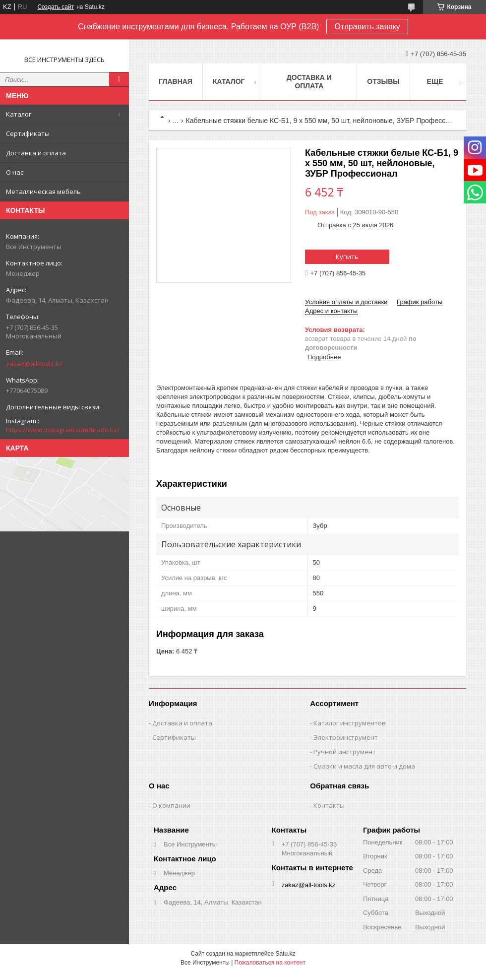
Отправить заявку (367, 26)
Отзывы (383, 81)
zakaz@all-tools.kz (34, 363)
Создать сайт (55, 6)
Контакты (329, 805)
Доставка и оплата (36, 152)
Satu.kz (285, 953)
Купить (347, 256)
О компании (171, 805)
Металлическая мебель (43, 191)
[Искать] (119, 79)
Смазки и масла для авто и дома (364, 766)
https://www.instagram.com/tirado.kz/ (63, 429)
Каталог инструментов (349, 722)
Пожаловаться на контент (270, 962)
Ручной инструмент (344, 751)
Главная (175, 81)
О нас (14, 172)
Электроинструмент (345, 737)
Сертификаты (28, 133)
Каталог (18, 114)
